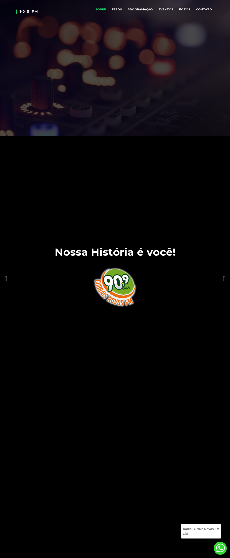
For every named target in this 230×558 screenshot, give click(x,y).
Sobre (100, 9)
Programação (140, 9)
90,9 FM (28, 12)
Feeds (117, 9)
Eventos (165, 9)
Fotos (184, 9)
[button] (6, 274)
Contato (204, 9)
